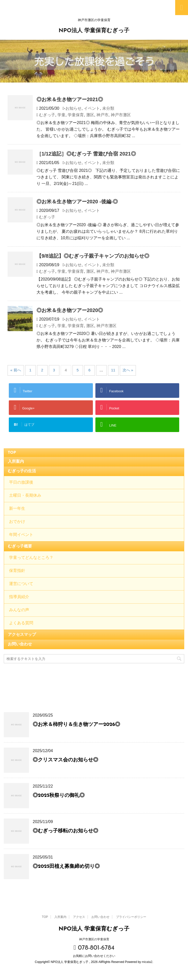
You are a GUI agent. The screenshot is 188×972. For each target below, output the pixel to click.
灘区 (90, 115)
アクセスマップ (22, 635)
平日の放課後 (21, 483)
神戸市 (102, 115)
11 (113, 370)
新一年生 (17, 509)
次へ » (128, 370)
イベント (92, 108)
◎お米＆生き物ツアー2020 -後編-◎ (77, 201)
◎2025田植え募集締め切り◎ (66, 866)
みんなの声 (19, 610)
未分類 (108, 108)
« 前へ (15, 370)
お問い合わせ (20, 644)
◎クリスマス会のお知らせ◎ (65, 760)
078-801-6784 (93, 947)
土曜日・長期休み (25, 496)
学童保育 (76, 115)
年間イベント (21, 535)
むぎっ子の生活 (22, 471)
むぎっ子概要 (20, 547)
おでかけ (17, 522)
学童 (61, 115)
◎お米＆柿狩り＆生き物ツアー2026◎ (76, 724)
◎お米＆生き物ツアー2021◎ (69, 99)
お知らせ (73, 108)
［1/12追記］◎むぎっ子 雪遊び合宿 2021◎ (86, 154)
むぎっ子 (47, 115)
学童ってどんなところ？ (31, 558)
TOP (12, 453)
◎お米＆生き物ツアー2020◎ (69, 310)
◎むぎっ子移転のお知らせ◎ (65, 831)
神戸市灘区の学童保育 (94, 939)
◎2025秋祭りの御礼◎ (59, 795)
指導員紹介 (19, 597)
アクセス (79, 917)
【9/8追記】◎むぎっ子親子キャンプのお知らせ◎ (92, 256)
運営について (21, 584)
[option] (94, 61)
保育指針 (17, 571)
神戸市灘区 (121, 115)
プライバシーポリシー (131, 917)
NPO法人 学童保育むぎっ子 (94, 31)
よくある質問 (21, 623)
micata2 (147, 962)
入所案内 (16, 462)
